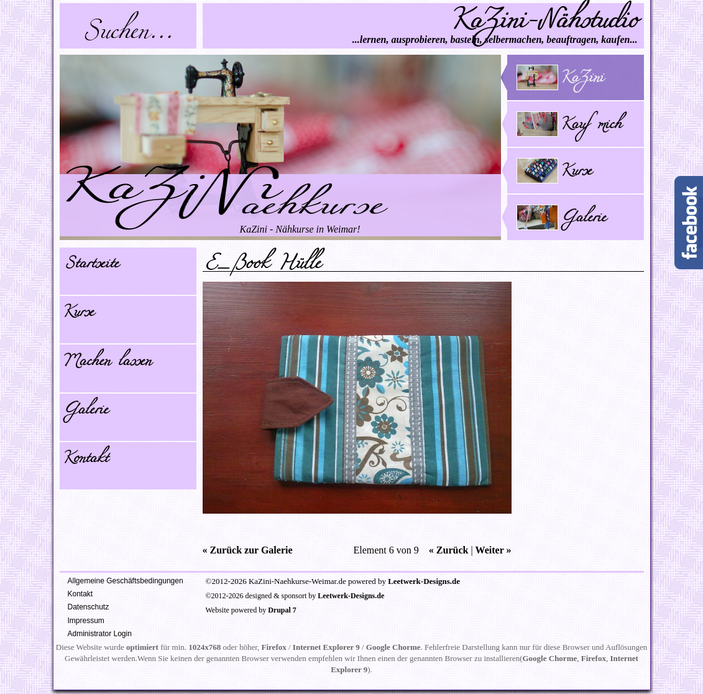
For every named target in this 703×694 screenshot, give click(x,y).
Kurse (78, 314)
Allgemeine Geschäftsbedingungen (125, 580)
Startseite (91, 265)
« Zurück (449, 550)
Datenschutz (88, 607)
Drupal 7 (282, 610)
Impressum (86, 620)
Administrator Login (100, 633)
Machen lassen (107, 363)
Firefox (274, 647)
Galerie (85, 411)
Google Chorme (393, 647)
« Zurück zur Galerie (248, 550)
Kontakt (85, 460)
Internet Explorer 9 (326, 647)
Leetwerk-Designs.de (424, 581)
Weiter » (494, 550)
